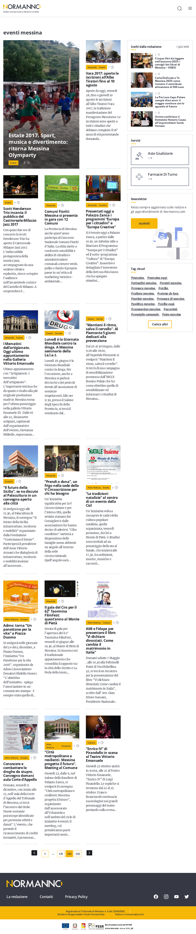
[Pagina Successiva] (89, 852)
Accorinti (171, 309)
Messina (138, 278)
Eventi (13, 162)
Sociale (58, 333)
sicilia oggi (167, 304)
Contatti (46, 896)
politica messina (144, 304)
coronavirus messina (146, 309)
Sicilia (164, 288)
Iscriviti (144, 223)
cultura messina (143, 293)
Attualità (50, 205)
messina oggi (158, 278)
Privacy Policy (76, 896)
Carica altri (160, 324)
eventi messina (171, 283)
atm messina (172, 314)
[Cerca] (179, 8)
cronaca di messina (171, 299)
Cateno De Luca (168, 293)
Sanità (99, 318)
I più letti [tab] (183, 47)
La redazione (17, 896)
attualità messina (144, 283)
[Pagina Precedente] (34, 852)
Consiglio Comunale (146, 314)
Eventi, (49, 333)
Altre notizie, (94, 487)
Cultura (106, 622)
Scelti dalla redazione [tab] (146, 47)
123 (78, 853)
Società (103, 205)
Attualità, (92, 67)
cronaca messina (144, 288)
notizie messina (143, 299)
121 (61, 853)
